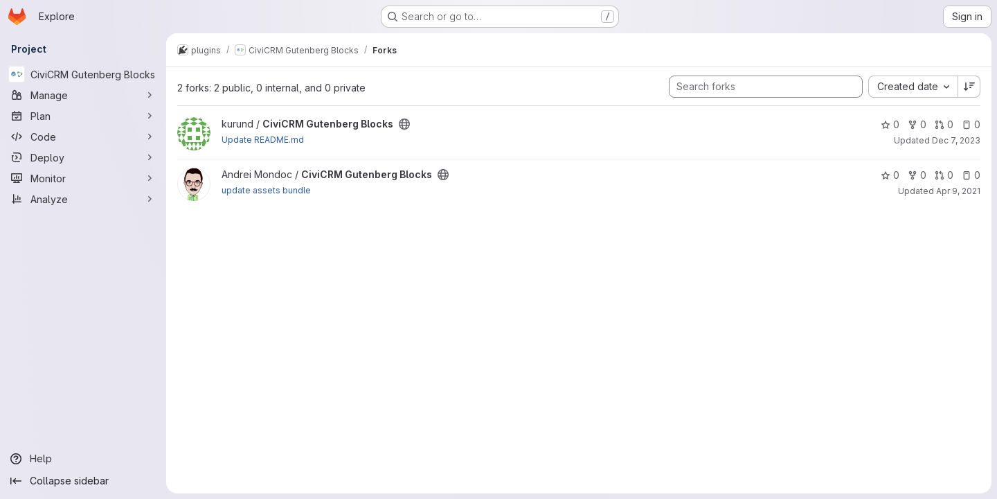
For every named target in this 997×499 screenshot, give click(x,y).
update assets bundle (266, 190)
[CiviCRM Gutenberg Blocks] (83, 74)
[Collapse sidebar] (83, 481)
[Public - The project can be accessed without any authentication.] (404, 124)
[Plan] (83, 115)
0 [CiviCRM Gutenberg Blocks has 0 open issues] (971, 124)
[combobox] (913, 87)
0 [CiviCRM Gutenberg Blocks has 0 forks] (917, 124)
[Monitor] (83, 178)
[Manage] (83, 95)
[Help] (83, 459)
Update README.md (263, 139)
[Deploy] (83, 157)
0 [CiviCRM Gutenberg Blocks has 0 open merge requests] (944, 124)
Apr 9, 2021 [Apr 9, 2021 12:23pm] (958, 191)
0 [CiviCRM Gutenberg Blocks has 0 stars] (890, 124)
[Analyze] (83, 199)
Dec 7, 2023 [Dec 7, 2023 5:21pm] (956, 140)
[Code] (83, 136)
